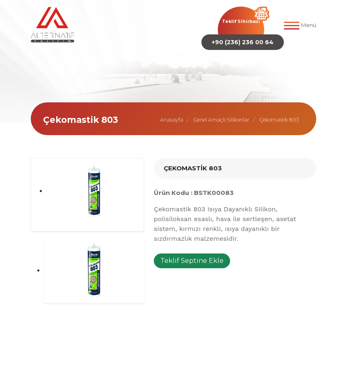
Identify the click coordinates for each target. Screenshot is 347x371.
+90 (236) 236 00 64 (243, 42)
